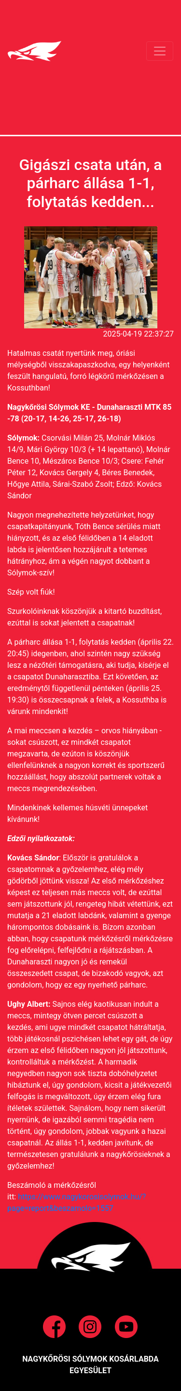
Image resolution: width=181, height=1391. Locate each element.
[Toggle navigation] (159, 51)
